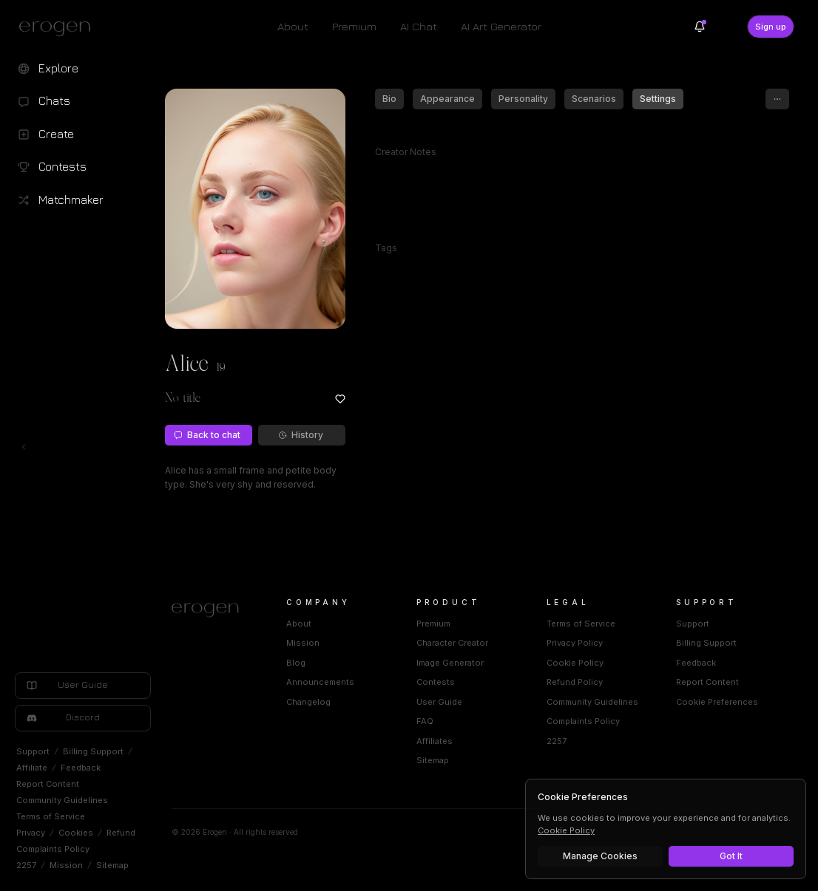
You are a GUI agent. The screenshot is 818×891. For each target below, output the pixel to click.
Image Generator (450, 663)
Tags (386, 247)
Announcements (320, 682)
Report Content (47, 784)
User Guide (439, 702)
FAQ (424, 721)
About (292, 26)
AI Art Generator (501, 26)
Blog (295, 663)
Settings (658, 98)
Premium (354, 26)
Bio (389, 98)
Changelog (308, 702)
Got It (731, 855)
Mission (66, 865)
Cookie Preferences (717, 702)
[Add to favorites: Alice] (340, 399)
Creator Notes (405, 151)
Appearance (447, 98)
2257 (26, 865)
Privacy (30, 832)
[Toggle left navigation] (23, 447)
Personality (523, 98)
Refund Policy (575, 682)
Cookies (75, 832)
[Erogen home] (58, 28)
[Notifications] (699, 26)
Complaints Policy (52, 849)
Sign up (770, 26)
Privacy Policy (575, 643)
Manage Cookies (600, 855)
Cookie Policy (575, 663)
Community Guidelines (62, 800)
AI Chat (418, 26)
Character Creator (452, 643)
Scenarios (594, 98)
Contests (435, 682)
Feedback (81, 767)
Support (33, 751)
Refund (121, 832)
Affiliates (434, 741)
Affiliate (31, 767)
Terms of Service (50, 816)
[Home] (211, 610)
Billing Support (93, 751)
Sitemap (112, 865)
